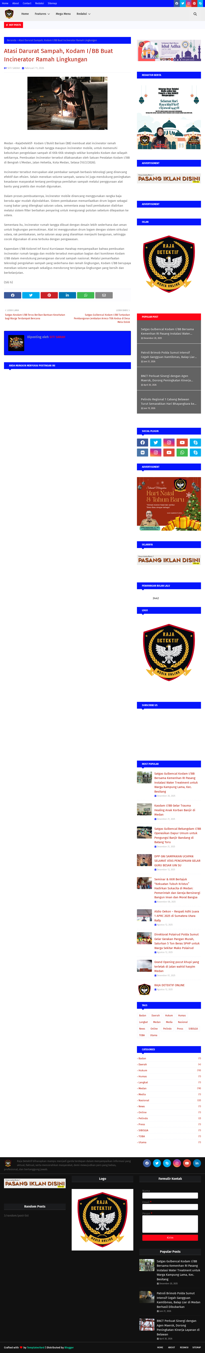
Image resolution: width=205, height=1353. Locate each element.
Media (169, 1022)
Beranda (11, 40)
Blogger (69, 1347)
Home (5, 3)
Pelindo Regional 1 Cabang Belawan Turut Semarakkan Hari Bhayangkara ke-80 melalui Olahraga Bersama (168, 402)
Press (180, 1028)
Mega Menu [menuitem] (63, 14)
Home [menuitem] (25, 14)
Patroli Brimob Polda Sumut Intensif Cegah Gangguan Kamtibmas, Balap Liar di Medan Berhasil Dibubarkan (168, 355)
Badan (142, 1015)
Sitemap (52, 3)
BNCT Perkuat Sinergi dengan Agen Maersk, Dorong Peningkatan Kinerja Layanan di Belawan (166, 378)
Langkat (143, 1022)
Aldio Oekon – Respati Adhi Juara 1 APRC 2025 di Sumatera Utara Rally (176, 916)
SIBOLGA (193, 1028)
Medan (157, 1022)
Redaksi (39, 3)
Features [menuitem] (40, 14)
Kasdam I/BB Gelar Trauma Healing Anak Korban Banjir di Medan (174, 810)
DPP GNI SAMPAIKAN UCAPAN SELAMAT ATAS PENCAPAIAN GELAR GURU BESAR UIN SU (177, 861)
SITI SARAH (13, 68)
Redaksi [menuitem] (82, 14)
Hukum (169, 1015)
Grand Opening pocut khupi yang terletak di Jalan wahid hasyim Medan (176, 966)
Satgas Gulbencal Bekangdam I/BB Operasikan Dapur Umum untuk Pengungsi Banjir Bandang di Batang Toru (177, 835)
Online (154, 1028)
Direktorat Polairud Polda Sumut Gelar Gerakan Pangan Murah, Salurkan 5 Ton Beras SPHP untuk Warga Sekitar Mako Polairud (177, 941)
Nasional (183, 1022)
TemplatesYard (35, 1347)
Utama (153, 1035)
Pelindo (167, 1028)
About (15, 3)
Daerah (156, 1015)
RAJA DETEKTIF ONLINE (169, 985)
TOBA (142, 1035)
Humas (182, 1015)
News (142, 1028)
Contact (27, 3)
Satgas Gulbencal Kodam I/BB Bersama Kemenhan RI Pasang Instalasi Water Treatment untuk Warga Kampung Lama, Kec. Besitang (168, 331)
